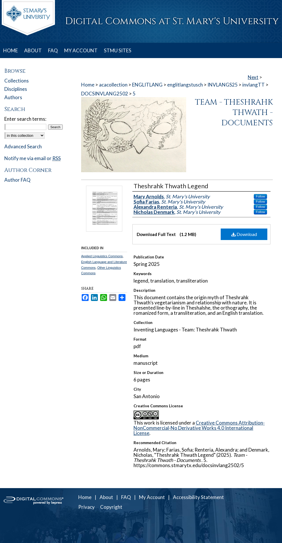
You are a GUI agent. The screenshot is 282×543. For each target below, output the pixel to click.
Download (244, 234)
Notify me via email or (32, 158)
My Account (152, 497)
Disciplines (15, 89)
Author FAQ (17, 180)
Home (87, 85)
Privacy (86, 507)
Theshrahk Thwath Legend (171, 186)
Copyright (111, 507)
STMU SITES (117, 50)
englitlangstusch (185, 85)
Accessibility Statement (198, 497)
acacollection (113, 85)
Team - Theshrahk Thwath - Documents (234, 112)
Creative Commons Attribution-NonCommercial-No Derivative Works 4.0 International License (199, 428)
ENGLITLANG (147, 85)
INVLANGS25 (222, 85)
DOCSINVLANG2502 (104, 94)
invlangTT (253, 85)
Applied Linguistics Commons (102, 256)
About (106, 497)
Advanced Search (23, 146)
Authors (13, 97)
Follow (260, 196)
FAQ (126, 497)
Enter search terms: (25, 119)
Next (253, 77)
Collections (16, 81)
